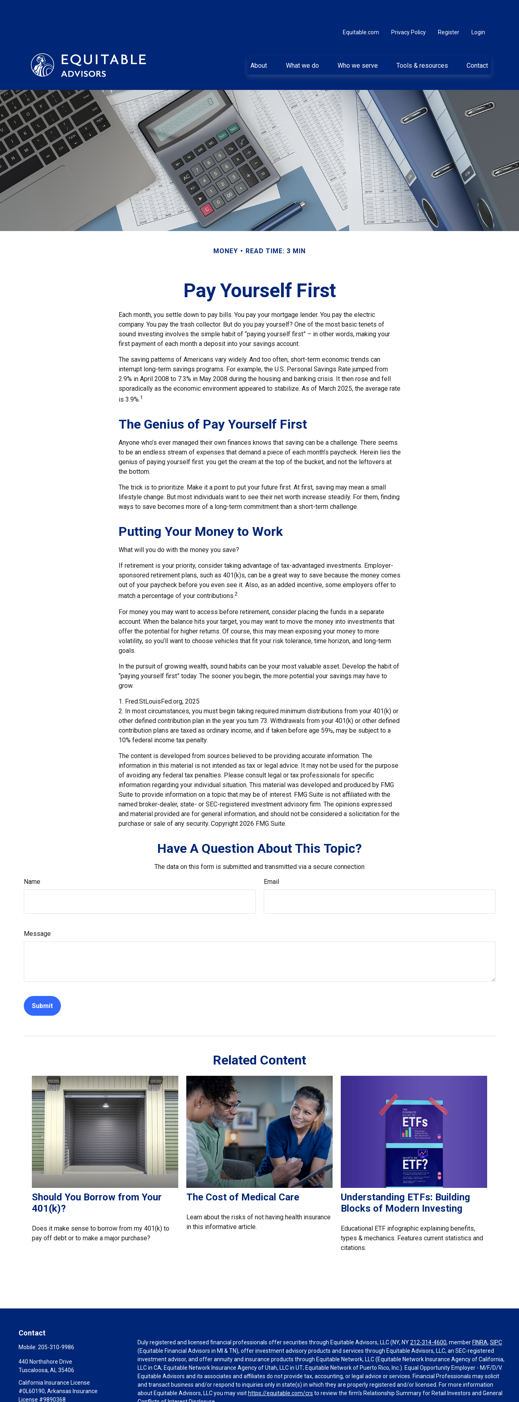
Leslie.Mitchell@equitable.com (57, 1389)
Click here (150, 1386)
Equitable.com (361, 8)
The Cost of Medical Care (242, 1173)
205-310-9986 (56, 1323)
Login (478, 8)
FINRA (480, 1318)
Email (271, 857)
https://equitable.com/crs (280, 1369)
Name (32, 857)
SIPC (496, 1318)
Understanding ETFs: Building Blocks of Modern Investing (405, 1178)
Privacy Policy (408, 8)
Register (448, 8)
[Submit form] (42, 982)
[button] (259, 40)
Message (37, 909)
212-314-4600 (428, 1318)
